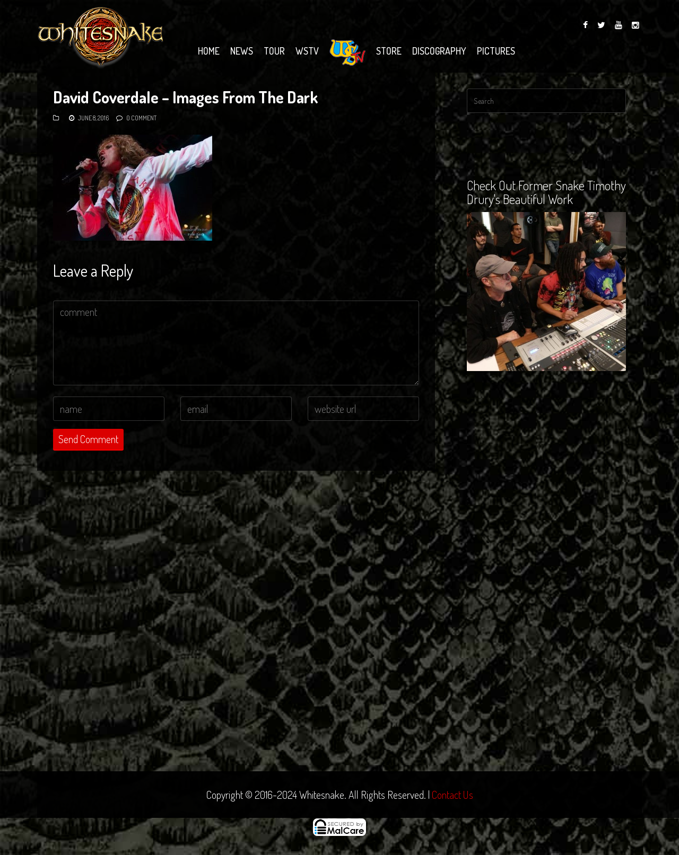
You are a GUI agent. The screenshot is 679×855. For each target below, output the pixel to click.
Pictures (496, 51)
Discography (439, 51)
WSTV (307, 51)
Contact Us (452, 794)
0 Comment (141, 118)
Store (389, 51)
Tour (274, 51)
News (241, 51)
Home (209, 51)
